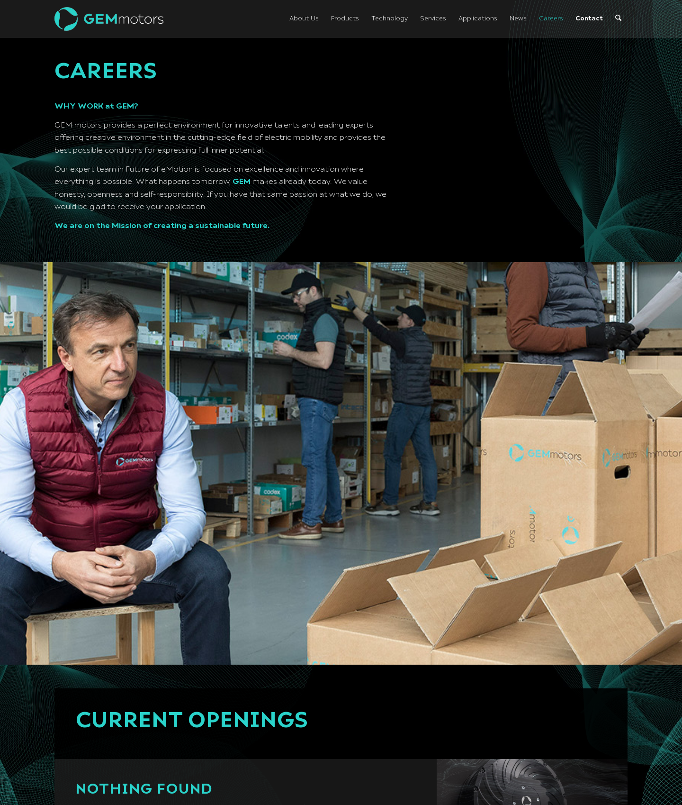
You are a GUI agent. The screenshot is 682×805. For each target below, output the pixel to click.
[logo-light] (108, 19)
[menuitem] (304, 19)
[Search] (618, 19)
